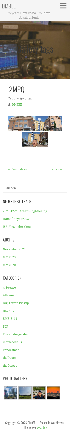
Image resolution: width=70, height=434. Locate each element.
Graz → (57, 169)
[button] (64, 6)
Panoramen (11, 350)
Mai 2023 (9, 257)
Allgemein (10, 295)
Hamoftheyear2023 (16, 219)
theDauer (9, 358)
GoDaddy (42, 427)
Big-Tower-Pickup (16, 303)
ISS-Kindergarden (16, 334)
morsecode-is (12, 342)
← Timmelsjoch (18, 169)
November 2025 (14, 249)
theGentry (10, 365)
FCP (5, 326)
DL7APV (8, 311)
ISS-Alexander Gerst (17, 227)
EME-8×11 (10, 318)
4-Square (9, 287)
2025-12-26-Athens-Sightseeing (25, 211)
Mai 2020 (9, 265)
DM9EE (9, 6)
